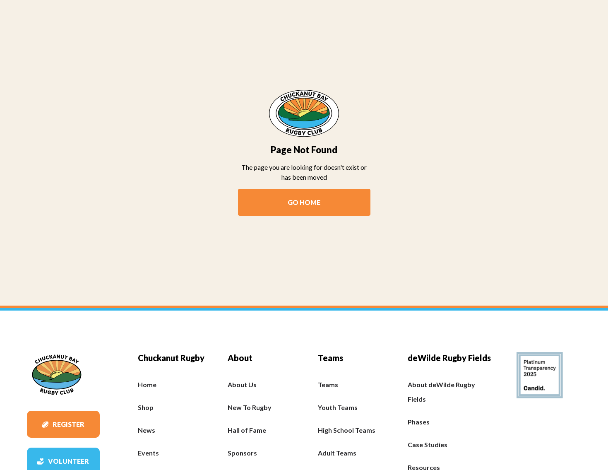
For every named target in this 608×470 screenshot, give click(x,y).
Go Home (304, 202)
